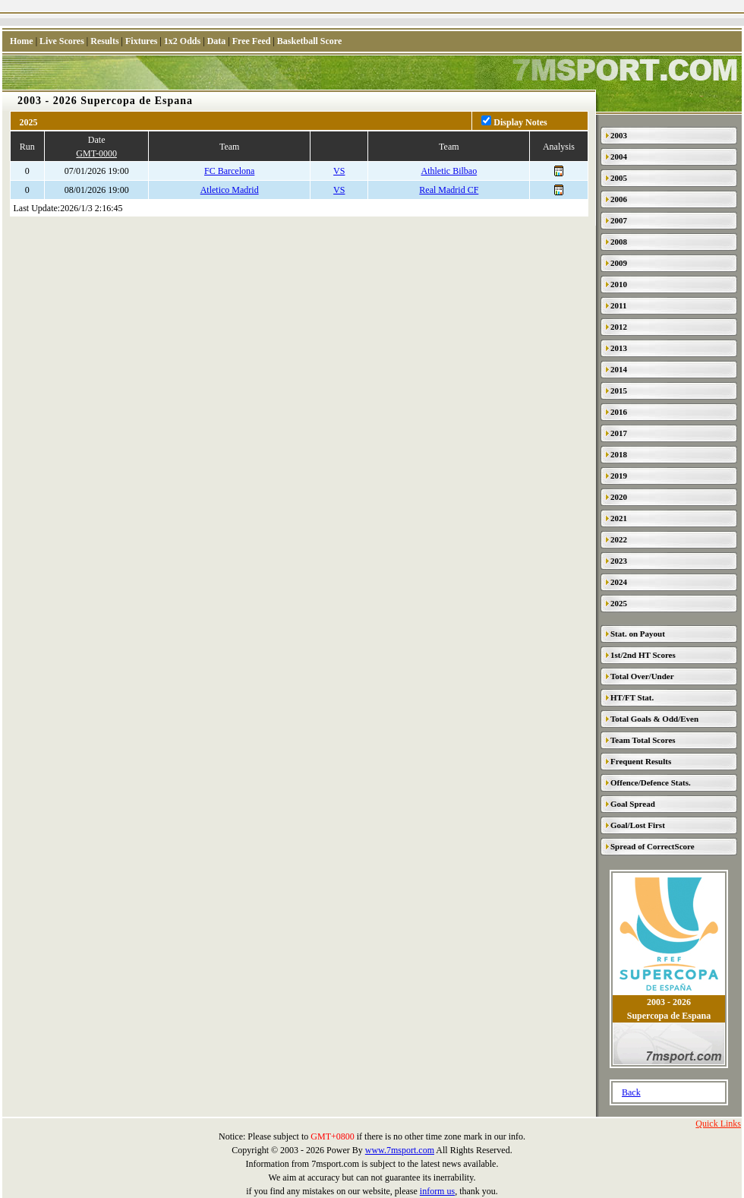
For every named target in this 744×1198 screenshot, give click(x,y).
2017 (618, 433)
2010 (618, 284)
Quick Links (718, 1123)
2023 (618, 560)
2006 (618, 199)
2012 (618, 326)
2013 (618, 347)
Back (631, 1092)
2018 (618, 454)
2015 (618, 390)
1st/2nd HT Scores (643, 654)
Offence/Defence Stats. (650, 782)
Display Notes (520, 122)
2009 (618, 262)
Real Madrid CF (448, 190)
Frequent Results (640, 761)
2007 (618, 220)
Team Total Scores (643, 739)
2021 (618, 518)
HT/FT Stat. (632, 697)
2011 (618, 305)
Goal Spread (632, 803)
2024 (618, 581)
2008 (618, 241)
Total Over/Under (642, 676)
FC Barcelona (229, 171)
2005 (618, 177)
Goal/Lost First (637, 825)
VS (339, 171)
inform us (437, 1191)
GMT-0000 (96, 153)
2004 (618, 156)
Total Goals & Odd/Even (654, 718)
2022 (618, 539)
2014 (618, 369)
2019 (618, 475)
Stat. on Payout (637, 633)
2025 (618, 603)
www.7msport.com (399, 1150)
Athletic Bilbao (449, 171)
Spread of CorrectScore (652, 846)
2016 (618, 411)
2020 (618, 496)
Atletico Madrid (229, 190)
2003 (618, 135)
